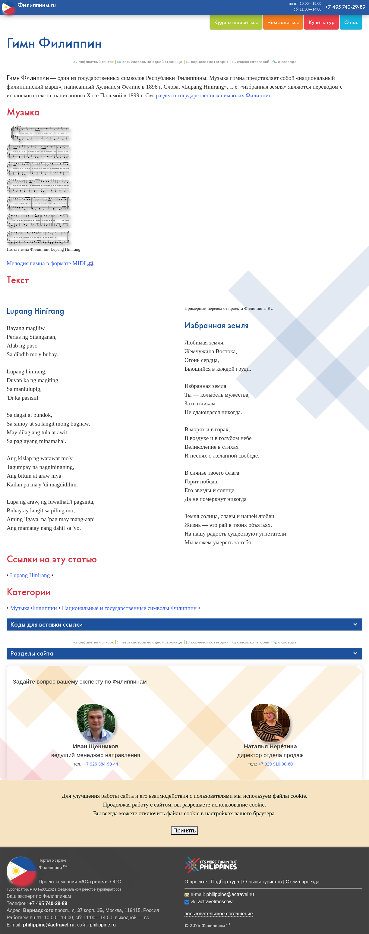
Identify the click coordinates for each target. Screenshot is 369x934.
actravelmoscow (215, 901)
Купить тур (321, 22)
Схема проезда (303, 881)
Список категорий (250, 61)
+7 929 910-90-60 (275, 764)
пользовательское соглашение (218, 913)
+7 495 (48, 903)
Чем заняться (283, 22)
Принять (184, 830)
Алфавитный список (93, 61)
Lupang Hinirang (30, 575)
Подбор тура (225, 881)
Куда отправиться (236, 22)
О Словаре (284, 61)
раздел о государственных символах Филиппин (214, 95)
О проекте (195, 881)
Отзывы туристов (262, 881)
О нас (351, 22)
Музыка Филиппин (33, 608)
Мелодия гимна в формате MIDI (50, 263)
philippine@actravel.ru (230, 894)
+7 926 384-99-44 (101, 764)
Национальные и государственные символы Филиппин (129, 608)
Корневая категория (206, 61)
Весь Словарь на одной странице (149, 61)
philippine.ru (103, 924)
